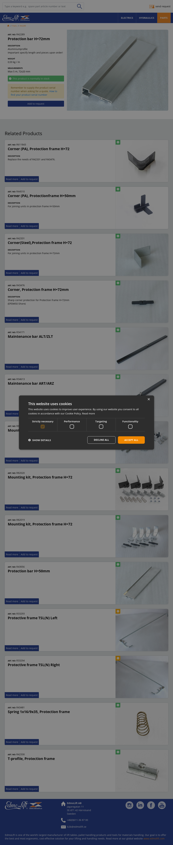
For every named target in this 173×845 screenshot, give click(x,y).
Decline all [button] (100, 439)
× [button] (148, 399)
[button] (39, 440)
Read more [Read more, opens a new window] (88, 413)
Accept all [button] (131, 439)
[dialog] (86, 422)
